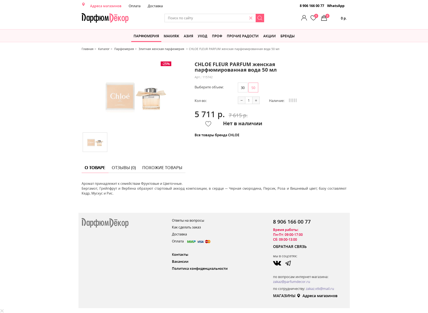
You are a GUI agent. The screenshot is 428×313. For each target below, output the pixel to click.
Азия (188, 36)
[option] (135, 95)
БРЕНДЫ (287, 36)
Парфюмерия (146, 36)
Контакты (180, 254)
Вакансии (180, 261)
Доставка (155, 6)
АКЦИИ (269, 36)
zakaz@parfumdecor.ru (291, 281)
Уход (202, 36)
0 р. (336, 17)
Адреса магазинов (105, 6)
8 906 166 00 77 (312, 5)
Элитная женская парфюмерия (162, 49)
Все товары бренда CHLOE (217, 135)
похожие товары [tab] (162, 167)
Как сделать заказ (186, 227)
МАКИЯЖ (171, 36)
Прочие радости (243, 36)
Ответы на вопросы (188, 220)
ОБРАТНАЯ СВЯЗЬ (290, 246)
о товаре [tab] (95, 167)
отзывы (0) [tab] (124, 167)
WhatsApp (335, 5)
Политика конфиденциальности (200, 268)
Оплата (135, 6)
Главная (87, 49)
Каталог (104, 49)
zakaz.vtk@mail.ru (320, 288)
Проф (217, 36)
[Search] (260, 18)
